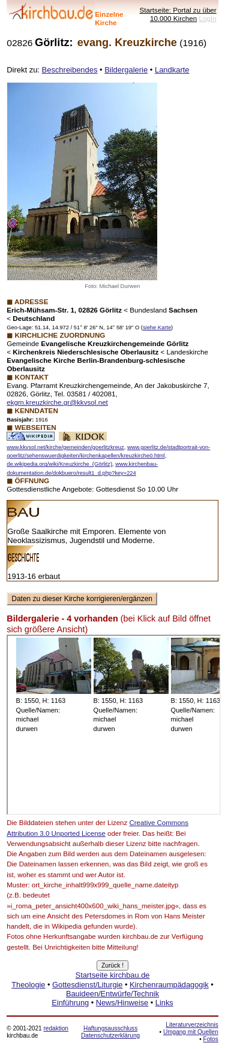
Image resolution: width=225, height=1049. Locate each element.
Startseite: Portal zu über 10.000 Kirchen (177, 14)
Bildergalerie (126, 69)
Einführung (70, 1002)
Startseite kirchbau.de (113, 975)
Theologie (28, 984)
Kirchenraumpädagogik (169, 984)
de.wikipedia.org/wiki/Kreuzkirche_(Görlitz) (59, 464)
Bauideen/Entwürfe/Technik (112, 993)
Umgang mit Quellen (190, 1032)
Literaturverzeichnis (192, 1024)
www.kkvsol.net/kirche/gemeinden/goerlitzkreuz (65, 447)
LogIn (208, 18)
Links (164, 1002)
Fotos (210, 1039)
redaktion (55, 1028)
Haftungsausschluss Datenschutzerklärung (110, 1032)
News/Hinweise (122, 1002)
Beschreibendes (70, 69)
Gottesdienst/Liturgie (87, 984)
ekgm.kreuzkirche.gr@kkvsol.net (57, 402)
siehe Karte (157, 328)
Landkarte (172, 69)
